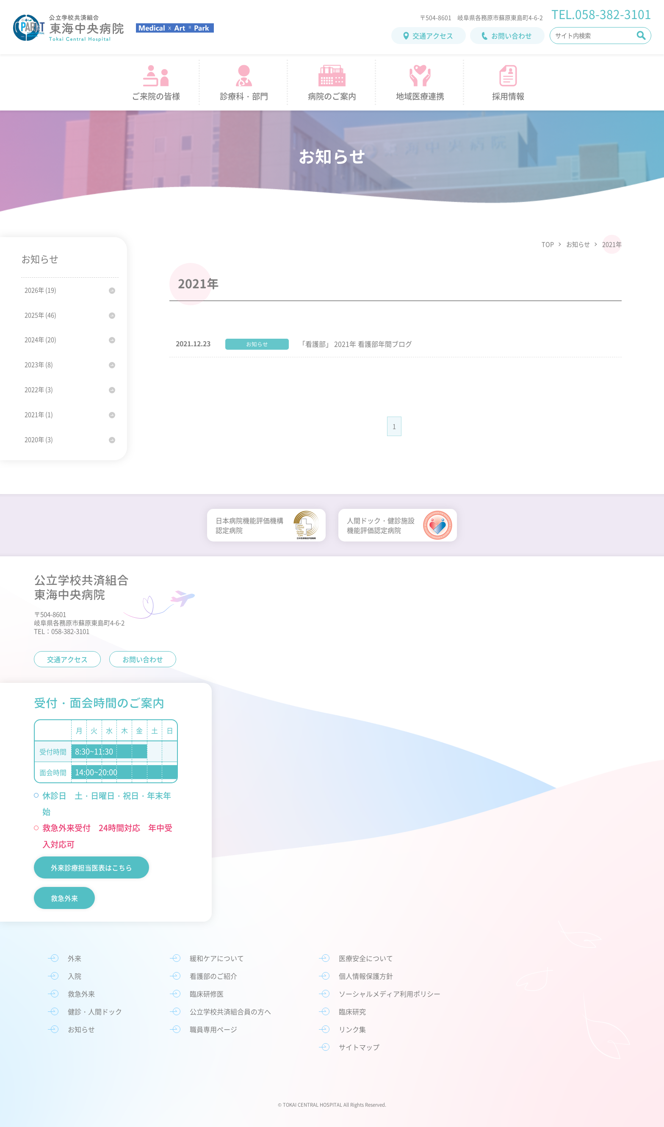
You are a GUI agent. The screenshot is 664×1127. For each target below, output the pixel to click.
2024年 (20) (40, 339)
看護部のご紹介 (213, 976)
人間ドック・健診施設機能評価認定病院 (381, 525)
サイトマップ (359, 1047)
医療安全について (366, 958)
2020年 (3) (39, 439)
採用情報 (508, 96)
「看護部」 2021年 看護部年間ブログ (355, 344)
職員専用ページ (213, 1029)
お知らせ (578, 244)
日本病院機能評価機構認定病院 (249, 525)
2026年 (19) (40, 290)
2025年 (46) (40, 315)
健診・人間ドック (95, 1011)
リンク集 (352, 1029)
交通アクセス (432, 35)
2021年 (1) (39, 414)
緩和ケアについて (217, 958)
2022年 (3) (39, 389)
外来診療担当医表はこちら (91, 867)
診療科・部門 (244, 96)
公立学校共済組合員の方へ (230, 1011)
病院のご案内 (332, 96)
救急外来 (64, 898)
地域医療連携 (420, 96)
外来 (74, 958)
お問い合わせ (511, 35)
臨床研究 (352, 1011)
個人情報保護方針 (366, 976)
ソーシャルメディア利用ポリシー (389, 994)
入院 (74, 976)
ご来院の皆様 (156, 96)
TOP (548, 244)
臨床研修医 (207, 994)
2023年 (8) (39, 364)
